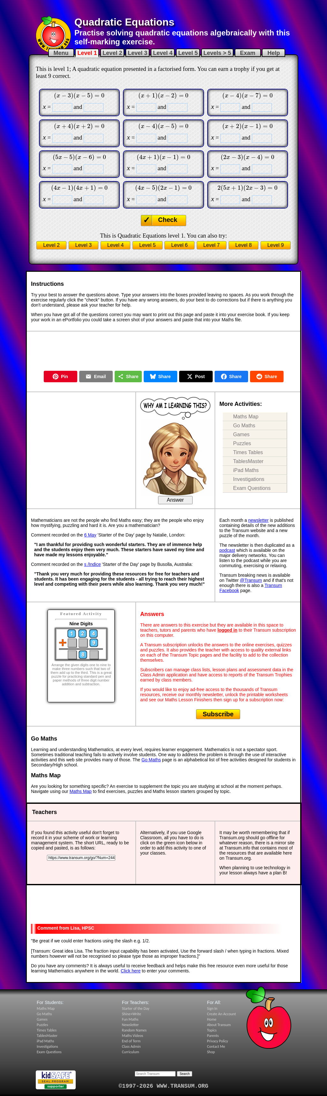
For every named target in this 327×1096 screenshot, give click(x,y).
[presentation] (79, 95)
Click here (131, 970)
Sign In (212, 1008)
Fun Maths (130, 1019)
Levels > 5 (217, 53)
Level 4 (162, 53)
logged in (227, 630)
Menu (61, 53)
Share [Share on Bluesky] (160, 376)
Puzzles (242, 443)
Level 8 (243, 245)
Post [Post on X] (196, 376)
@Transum (251, 580)
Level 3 (137, 53)
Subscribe (218, 714)
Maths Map (245, 416)
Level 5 (188, 53)
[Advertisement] (163, 8)
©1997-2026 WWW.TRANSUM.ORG (164, 1086)
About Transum (219, 1025)
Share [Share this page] (128, 376)
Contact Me (216, 1046)
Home (211, 1019)
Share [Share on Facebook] (231, 376)
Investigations (248, 479)
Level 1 (87, 53)
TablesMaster (248, 461)
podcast (227, 550)
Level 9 (275, 245)
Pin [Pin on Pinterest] (60, 376)
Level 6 (179, 245)
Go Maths (244, 425)
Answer (175, 500)
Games (241, 434)
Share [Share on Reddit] (266, 376)
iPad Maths (246, 470)
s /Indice (92, 564)
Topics (212, 1030)
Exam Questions (251, 488)
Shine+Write (131, 1014)
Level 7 (211, 245)
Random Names (134, 1030)
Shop (211, 1052)
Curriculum (130, 1052)
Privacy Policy (217, 1041)
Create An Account (221, 1014)
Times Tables (248, 452)
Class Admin (131, 1046)
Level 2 (112, 53)
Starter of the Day (135, 1008)
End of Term (131, 1041)
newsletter (258, 520)
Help (273, 53)
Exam (248, 53)
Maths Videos (132, 1035)
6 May (90, 534)
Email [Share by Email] (96, 376)
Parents (213, 1035)
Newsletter (130, 1025)
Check (167, 219)
